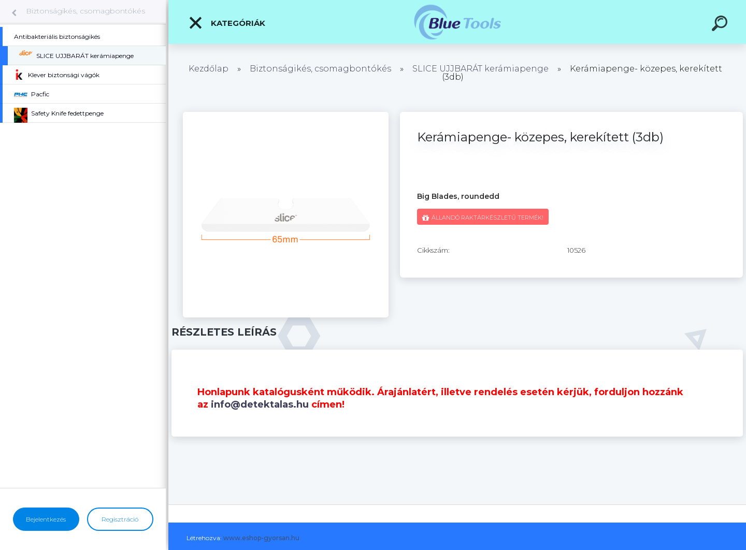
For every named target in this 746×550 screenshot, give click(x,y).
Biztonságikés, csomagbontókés (85, 11)
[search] (721, 25)
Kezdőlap (208, 69)
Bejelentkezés (46, 519)
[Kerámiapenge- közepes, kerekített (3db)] (286, 115)
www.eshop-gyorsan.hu (261, 538)
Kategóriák (226, 23)
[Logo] (457, 22)
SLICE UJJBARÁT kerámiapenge (480, 69)
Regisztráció (120, 519)
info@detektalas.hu (260, 404)
